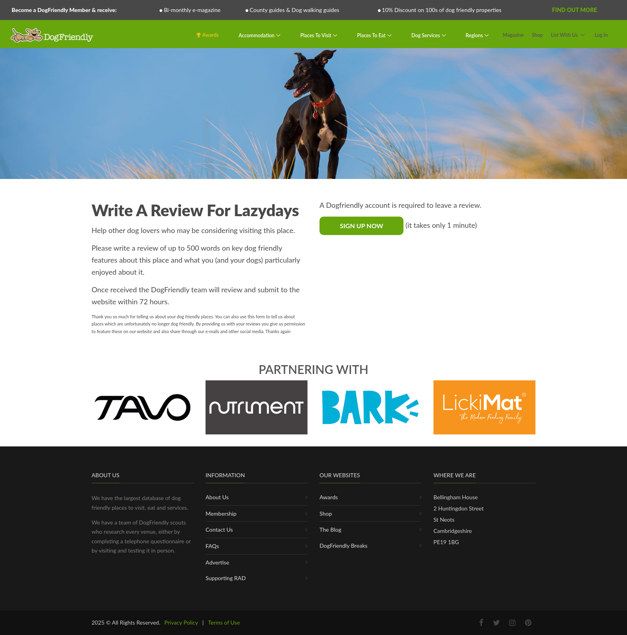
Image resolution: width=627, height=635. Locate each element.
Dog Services (426, 35)
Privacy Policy (181, 622)
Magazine (513, 35)
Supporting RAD (226, 578)
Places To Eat (372, 35)
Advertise (217, 562)
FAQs (212, 546)
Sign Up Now (361, 225)
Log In (601, 35)
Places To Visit (316, 35)
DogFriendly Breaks (343, 545)
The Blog (330, 529)
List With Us (564, 35)
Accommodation (257, 35)
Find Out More (574, 9)
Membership (221, 513)
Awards (207, 35)
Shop (537, 35)
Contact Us (219, 529)
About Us (217, 497)
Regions (475, 35)
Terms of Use (224, 622)
